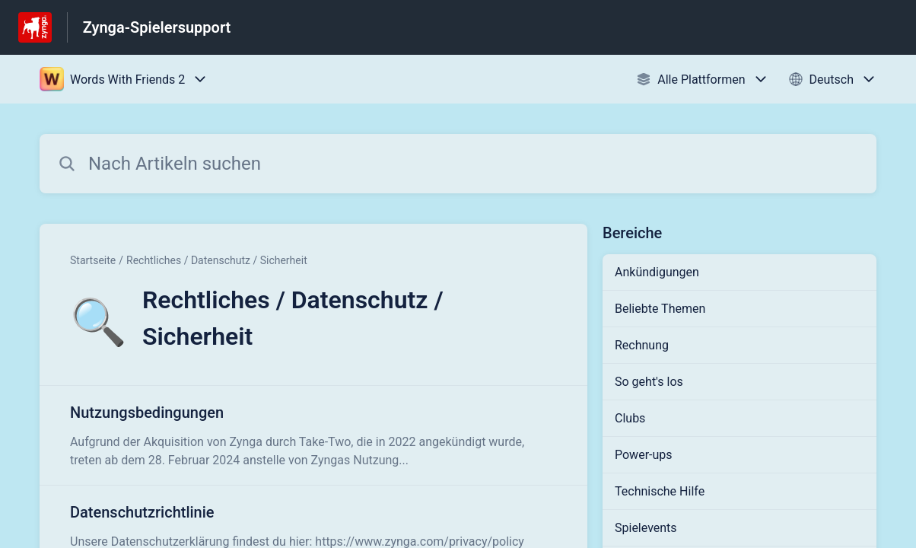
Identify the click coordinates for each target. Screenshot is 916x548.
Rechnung (642, 345)
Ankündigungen (657, 272)
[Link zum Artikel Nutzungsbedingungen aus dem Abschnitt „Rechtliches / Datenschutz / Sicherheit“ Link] (313, 435)
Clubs (630, 418)
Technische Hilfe (659, 491)
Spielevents (646, 528)
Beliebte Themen (660, 308)
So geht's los (649, 381)
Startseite (93, 260)
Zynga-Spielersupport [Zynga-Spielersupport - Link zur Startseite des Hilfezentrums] (157, 27)
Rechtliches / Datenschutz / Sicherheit (216, 260)
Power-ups (644, 455)
